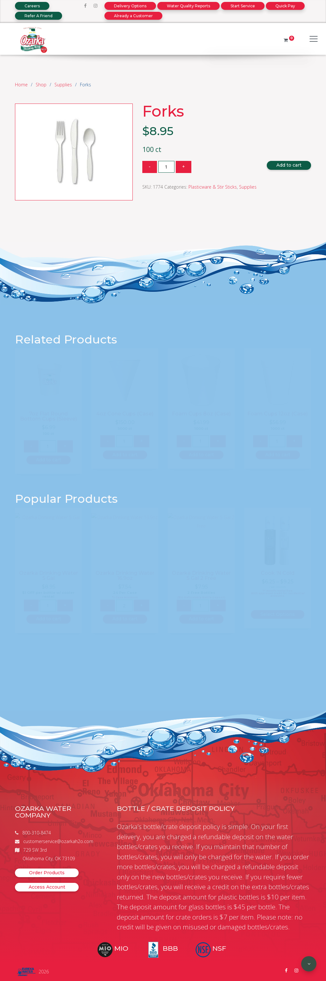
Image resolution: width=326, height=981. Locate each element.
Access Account (47, 887)
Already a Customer (133, 15)
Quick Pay (285, 6)
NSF (219, 948)
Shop (41, 85)
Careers (32, 6)
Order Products (47, 873)
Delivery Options (130, 6)
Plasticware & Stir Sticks (212, 187)
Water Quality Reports (188, 6)
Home (21, 85)
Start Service (242, 6)
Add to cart (288, 165)
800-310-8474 (36, 833)
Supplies (63, 85)
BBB (170, 948)
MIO (121, 948)
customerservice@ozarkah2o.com (58, 841)
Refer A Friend (39, 15)
